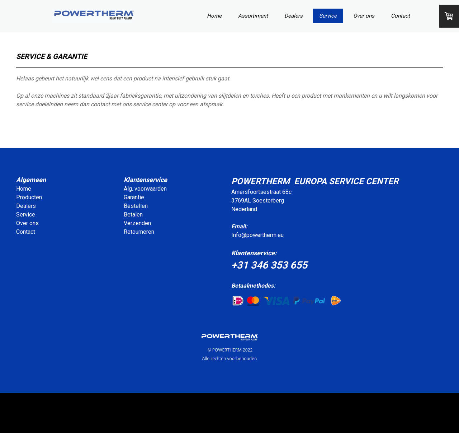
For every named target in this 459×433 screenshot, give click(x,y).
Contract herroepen (40, 421)
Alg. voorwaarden (145, 188)
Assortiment (253, 16)
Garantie (134, 197)
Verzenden (137, 223)
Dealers (293, 16)
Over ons (363, 16)
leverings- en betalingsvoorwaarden (332, 409)
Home (214, 16)
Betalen (133, 214)
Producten (29, 197)
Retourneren (139, 231)
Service (328, 16)
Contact (400, 16)
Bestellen (136, 205)
